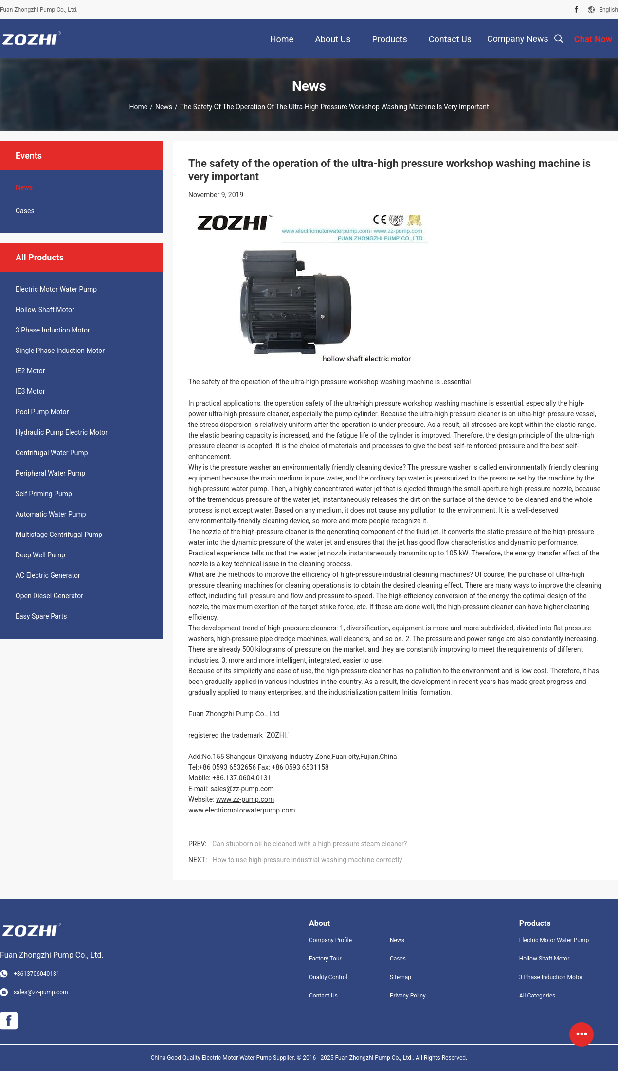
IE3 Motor (30, 391)
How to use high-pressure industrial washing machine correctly (307, 860)
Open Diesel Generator (49, 596)
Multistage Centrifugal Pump (59, 534)
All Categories (537, 995)
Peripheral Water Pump (50, 473)
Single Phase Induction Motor (60, 350)
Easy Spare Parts (41, 616)
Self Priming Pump (44, 494)
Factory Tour (325, 958)
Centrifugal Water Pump (52, 453)
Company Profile (330, 940)
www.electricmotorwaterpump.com (241, 810)
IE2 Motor (30, 371)
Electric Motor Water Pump (56, 289)
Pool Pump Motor (42, 412)
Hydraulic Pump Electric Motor (62, 432)
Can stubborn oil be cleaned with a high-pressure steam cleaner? (309, 844)
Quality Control (328, 977)
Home (138, 107)
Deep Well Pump (40, 555)
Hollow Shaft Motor (45, 310)
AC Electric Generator (48, 575)
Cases (25, 211)
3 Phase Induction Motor (53, 330)
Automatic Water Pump (51, 514)
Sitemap (400, 977)
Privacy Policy (408, 995)
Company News (517, 39)
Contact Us (323, 995)
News (163, 107)
